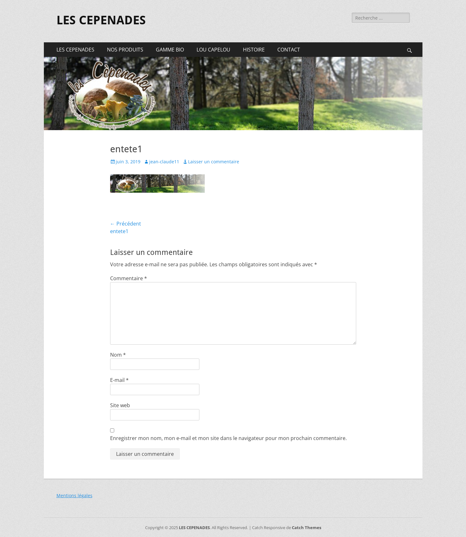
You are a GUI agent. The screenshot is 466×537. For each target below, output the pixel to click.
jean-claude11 (164, 162)
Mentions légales (74, 495)
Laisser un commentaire (213, 162)
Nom (118, 354)
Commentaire (128, 278)
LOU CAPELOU (213, 49)
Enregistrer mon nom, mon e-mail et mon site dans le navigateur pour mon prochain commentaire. (228, 438)
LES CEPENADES (101, 20)
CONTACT (288, 49)
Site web (120, 405)
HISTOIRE (254, 49)
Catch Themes (306, 527)
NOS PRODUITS (125, 49)
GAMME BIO (170, 49)
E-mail (119, 380)
